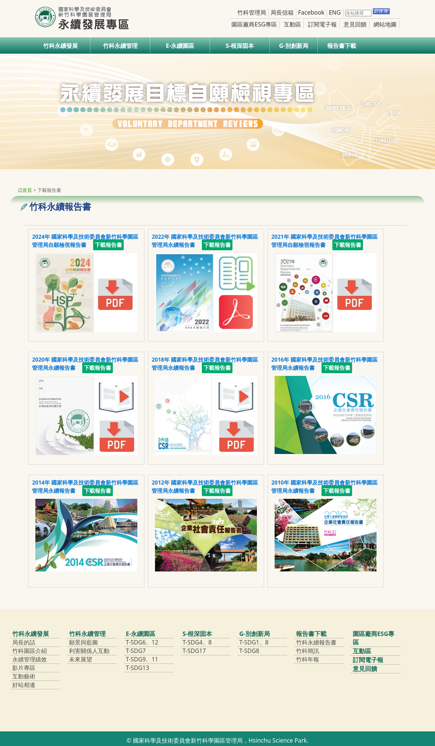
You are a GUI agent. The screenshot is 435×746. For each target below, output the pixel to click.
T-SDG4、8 (197, 642)
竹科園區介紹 (29, 651)
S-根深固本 (240, 46)
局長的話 (23, 642)
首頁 (25, 190)
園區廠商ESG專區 (254, 24)
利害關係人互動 (89, 651)
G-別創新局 (293, 46)
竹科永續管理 (120, 46)
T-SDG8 (249, 651)
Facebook (311, 12)
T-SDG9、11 (142, 659)
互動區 (292, 24)
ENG (335, 12)
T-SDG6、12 (142, 642)
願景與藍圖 (83, 642)
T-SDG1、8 (253, 642)
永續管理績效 (29, 659)
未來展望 (80, 659)
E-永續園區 (180, 46)
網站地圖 (385, 24)
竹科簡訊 (307, 651)
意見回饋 (355, 24)
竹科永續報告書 (316, 642)
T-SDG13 (137, 668)
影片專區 (23, 668)
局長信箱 (282, 12)
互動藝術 (23, 676)
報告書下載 (341, 46)
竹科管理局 (251, 12)
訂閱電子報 (322, 24)
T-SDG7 (136, 651)
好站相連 (23, 685)
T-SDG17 (194, 651)
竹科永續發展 (60, 46)
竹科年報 (307, 659)
